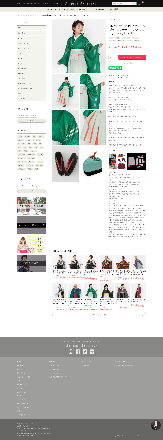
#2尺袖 (117, 38)
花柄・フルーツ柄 (23, 48)
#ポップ (137, 40)
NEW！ (20, 28)
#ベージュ (31, 154)
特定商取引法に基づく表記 (123, 365)
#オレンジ (135, 38)
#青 (34, 144)
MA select (111, 20)
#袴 (124, 38)
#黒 (25, 147)
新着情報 (52, 362)
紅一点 (20, 63)
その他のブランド (23, 99)
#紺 (36, 147)
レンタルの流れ (69, 9)
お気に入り (141, 4)
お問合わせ (85, 365)
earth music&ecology (25, 89)
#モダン (41, 136)
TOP (156, 425)
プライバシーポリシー (121, 362)
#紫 (41, 147)
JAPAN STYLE (22, 58)
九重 (19, 53)
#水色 (25, 151)
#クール (130, 40)
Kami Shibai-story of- (25, 83)
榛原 (19, 94)
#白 (19, 147)
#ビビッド (21, 169)
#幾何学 (20, 140)
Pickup (20, 38)
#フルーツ (21, 144)
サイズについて (82, 9)
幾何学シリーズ (23, 43)
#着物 (111, 38)
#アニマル (36, 140)
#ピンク (33, 151)
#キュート (30, 165)
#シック (40, 162)
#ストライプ (121, 40)
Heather (21, 73)
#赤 (29, 144)
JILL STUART (22, 68)
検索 (31, 121)
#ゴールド (31, 158)
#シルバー (112, 40)
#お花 (28, 140)
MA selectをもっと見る (99, 315)
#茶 (19, 151)
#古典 (30, 169)
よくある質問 (114, 9)
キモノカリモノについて (52, 9)
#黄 (40, 144)
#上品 (36, 169)
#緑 (129, 38)
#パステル (39, 165)
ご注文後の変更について (98, 9)
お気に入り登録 (127, 63)
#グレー (40, 154)
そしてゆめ (21, 78)
